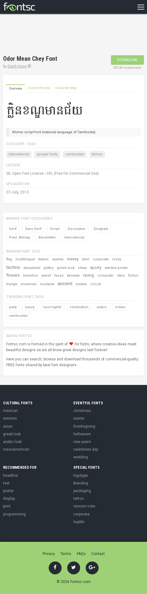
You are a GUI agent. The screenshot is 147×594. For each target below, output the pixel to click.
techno (13, 267)
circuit (95, 284)
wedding (80, 457)
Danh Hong (17, 66)
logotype (80, 475)
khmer (97, 154)
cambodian (74, 154)
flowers (13, 275)
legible (78, 522)
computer (105, 276)
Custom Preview (38, 88)
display (9, 498)
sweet (46, 276)
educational (32, 268)
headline (10, 475)
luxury (30, 307)
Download (127, 60)
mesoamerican (16, 449)
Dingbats (101, 229)
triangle (11, 284)
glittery (49, 268)
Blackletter (47, 237)
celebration (79, 307)
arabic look (12, 442)
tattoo (78, 498)
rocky (116, 259)
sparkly (57, 259)
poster (8, 491)
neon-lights (52, 307)
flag (9, 259)
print (6, 506)
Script (54, 229)
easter (78, 418)
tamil (85, 259)
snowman (29, 284)
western (10, 418)
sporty (95, 267)
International (19, 154)
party (13, 307)
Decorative (76, 229)
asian (8, 426)
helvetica (30, 276)
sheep (82, 268)
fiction (133, 276)
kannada (73, 275)
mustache (47, 284)
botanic (43, 259)
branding (80, 483)
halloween (82, 434)
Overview (15, 88)
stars (121, 276)
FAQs (81, 554)
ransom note (84, 506)
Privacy (49, 554)
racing (88, 275)
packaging (82, 491)
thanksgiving (84, 426)
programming (14, 514)
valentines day (85, 449)
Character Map (65, 88)
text (6, 483)
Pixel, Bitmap (19, 237)
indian (120, 307)
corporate (101, 259)
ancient (65, 283)
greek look (66, 268)
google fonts (47, 154)
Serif (13, 229)
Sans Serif (33, 229)
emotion (81, 284)
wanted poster (116, 268)
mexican (10, 411)
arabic (102, 307)
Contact (98, 554)
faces (58, 276)
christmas (82, 411)
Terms (65, 554)
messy (73, 259)
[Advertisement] (52, 35)
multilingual (25, 259)
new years (82, 442)
